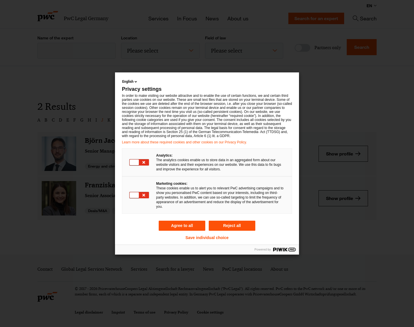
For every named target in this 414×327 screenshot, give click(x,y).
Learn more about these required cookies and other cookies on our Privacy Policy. (184, 142)
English (130, 81)
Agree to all (182, 225)
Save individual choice (207, 237)
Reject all (232, 225)
